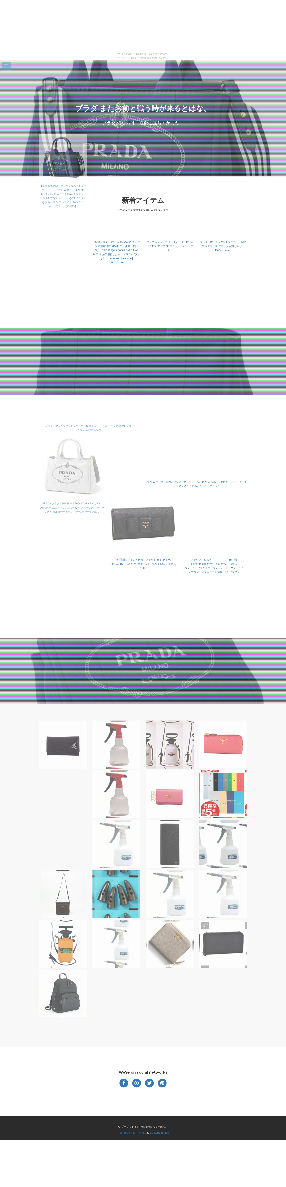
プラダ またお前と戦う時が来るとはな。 (143, 108)
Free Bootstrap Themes (131, 1132)
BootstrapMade (159, 1132)
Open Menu (6, 66)
